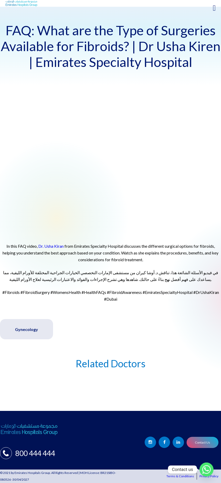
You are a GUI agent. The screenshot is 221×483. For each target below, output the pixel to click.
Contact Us (202, 442)
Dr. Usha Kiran (51, 246)
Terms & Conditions (180, 476)
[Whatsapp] (206, 470)
